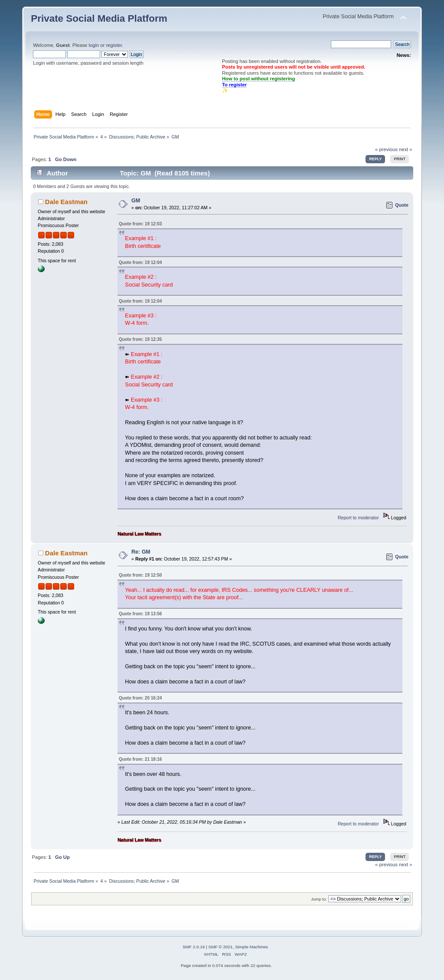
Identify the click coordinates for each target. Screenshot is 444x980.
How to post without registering (258, 78)
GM (135, 201)
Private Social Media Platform (99, 18)
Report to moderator (358, 517)
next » (405, 149)
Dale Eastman (66, 201)
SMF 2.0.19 (194, 946)
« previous (386, 149)
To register (234, 84)
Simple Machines (251, 946)
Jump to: (319, 899)
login (93, 45)
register (114, 45)
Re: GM (140, 552)
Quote (401, 205)
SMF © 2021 (221, 946)
